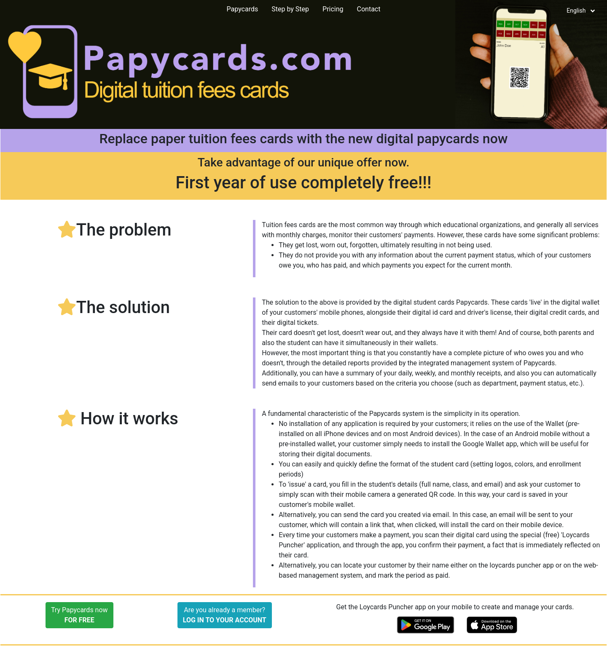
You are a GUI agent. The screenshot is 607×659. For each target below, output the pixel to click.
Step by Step (290, 9)
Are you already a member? (224, 615)
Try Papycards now (79, 615)
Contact (369, 9)
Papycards (242, 9)
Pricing (333, 9)
